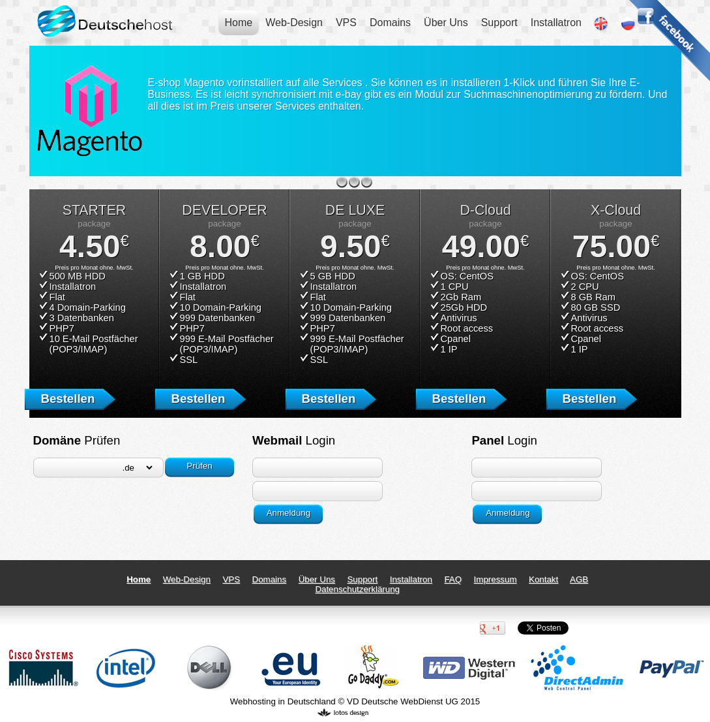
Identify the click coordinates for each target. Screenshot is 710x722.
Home (239, 22)
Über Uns (446, 22)
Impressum (495, 579)
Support (499, 22)
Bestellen (67, 398)
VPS (346, 22)
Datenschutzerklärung (357, 589)
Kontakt (543, 579)
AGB (579, 579)
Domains (390, 22)
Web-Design (294, 22)
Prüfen (199, 466)
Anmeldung (288, 513)
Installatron (556, 22)
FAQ (453, 579)
